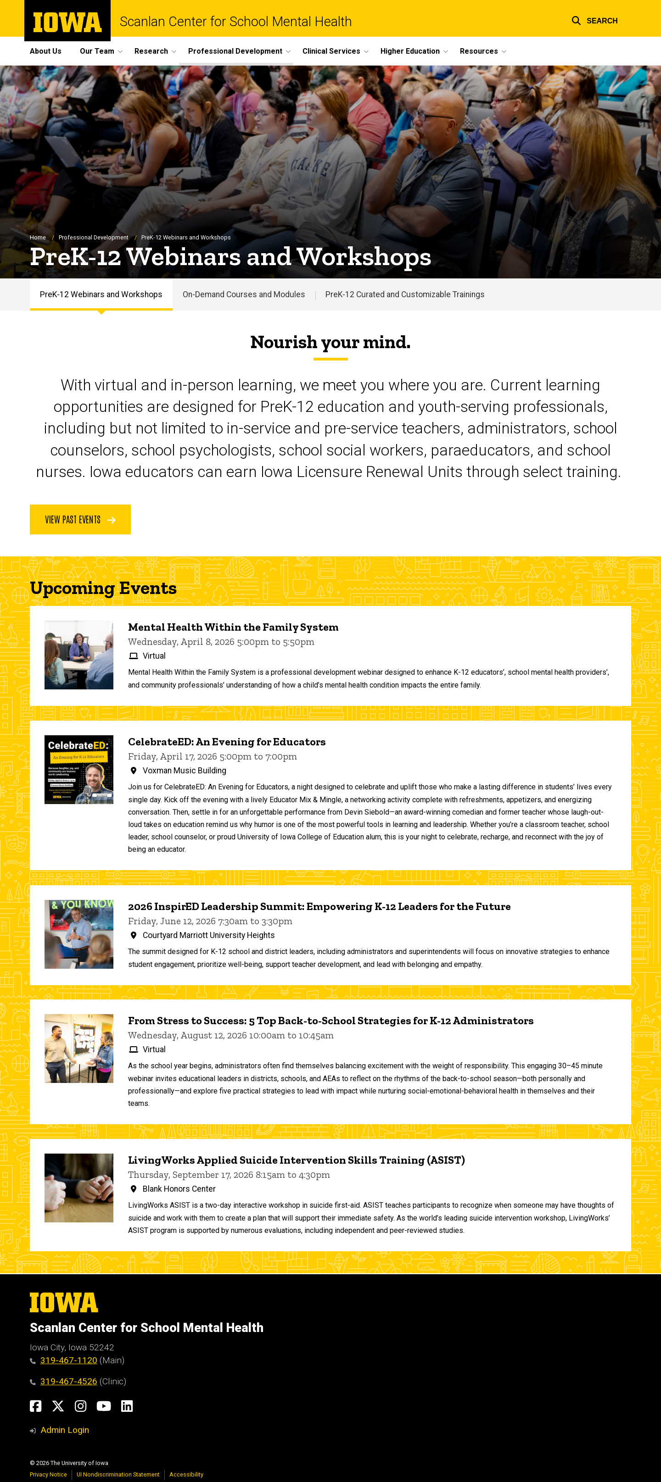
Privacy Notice (48, 1474)
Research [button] (151, 51)
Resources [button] (479, 51)
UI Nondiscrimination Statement (118, 1474)
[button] (594, 19)
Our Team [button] (97, 51)
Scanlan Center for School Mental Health (236, 21)
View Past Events (80, 519)
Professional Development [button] (235, 51)
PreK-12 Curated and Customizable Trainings (405, 294)
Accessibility (186, 1474)
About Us (46, 51)
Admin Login (64, 1430)
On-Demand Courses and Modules (244, 294)
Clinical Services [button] (331, 51)
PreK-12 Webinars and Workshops (101, 294)
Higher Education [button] (410, 51)
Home (38, 237)
